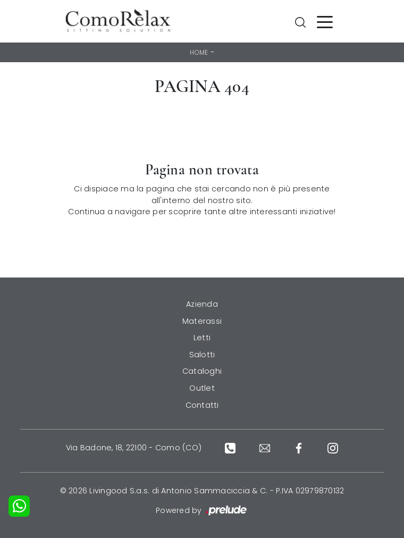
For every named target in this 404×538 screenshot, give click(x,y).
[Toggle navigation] (324, 21)
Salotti (202, 354)
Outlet (202, 388)
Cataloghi (202, 371)
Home (199, 52)
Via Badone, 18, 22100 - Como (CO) (133, 447)
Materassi (202, 321)
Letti (202, 337)
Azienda (202, 304)
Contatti (202, 405)
